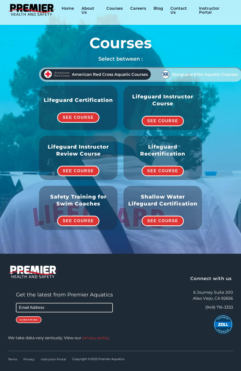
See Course (78, 117)
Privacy (29, 359)
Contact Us (178, 10)
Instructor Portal (209, 10)
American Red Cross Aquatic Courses (96, 74)
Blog (158, 8)
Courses (114, 8)
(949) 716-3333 (219, 307)
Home (68, 8)
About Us (87, 10)
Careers (138, 8)
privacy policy (95, 338)
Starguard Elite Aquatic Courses (199, 74)
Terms (12, 359)
